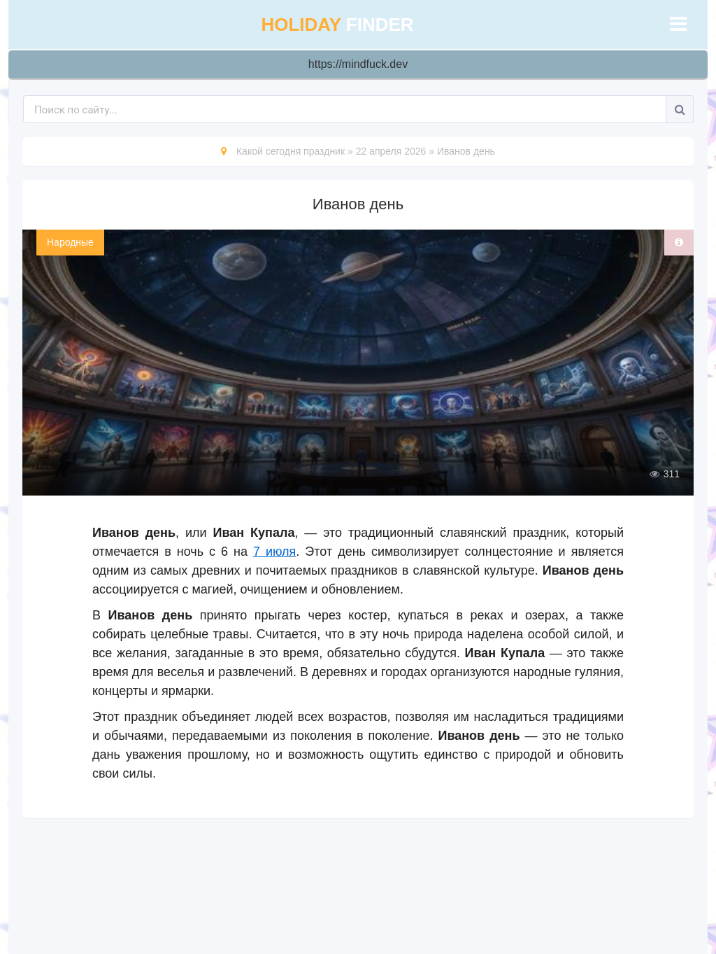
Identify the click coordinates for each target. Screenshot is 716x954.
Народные (70, 242)
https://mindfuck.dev (358, 64)
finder (337, 24)
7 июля (274, 552)
